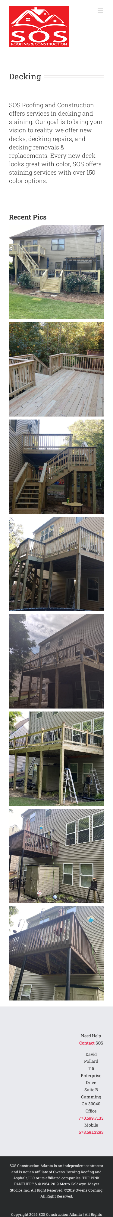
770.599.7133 (91, 1118)
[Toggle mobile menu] (101, 10)
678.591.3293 (91, 1132)
